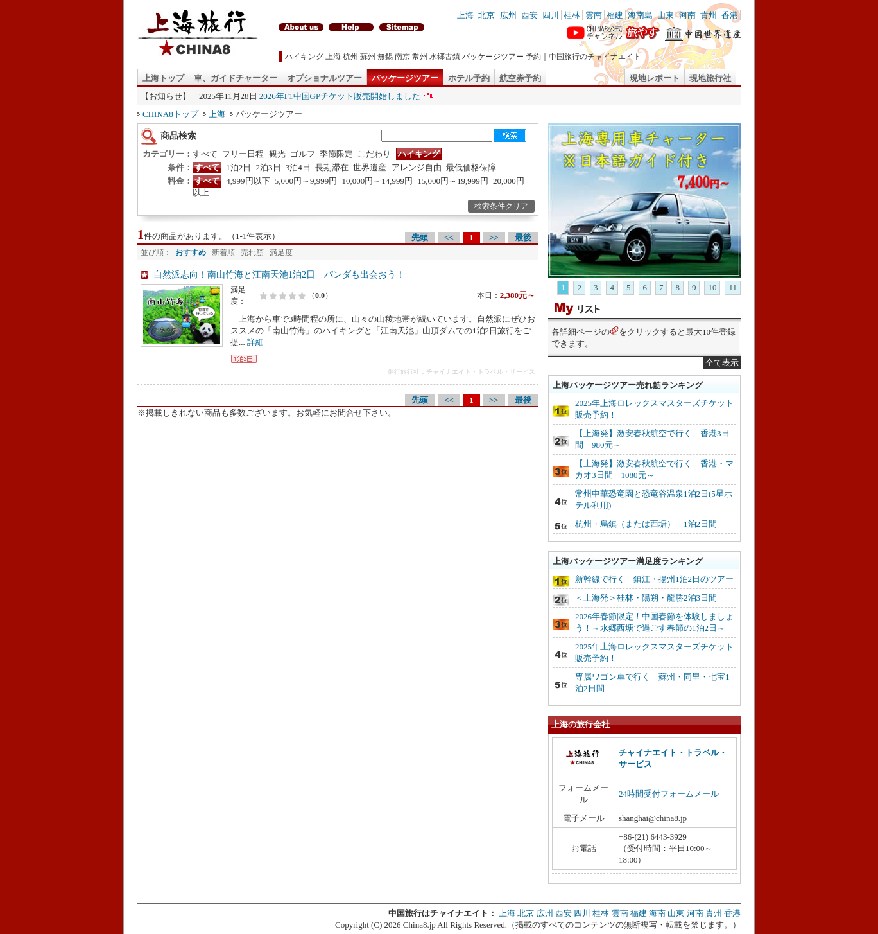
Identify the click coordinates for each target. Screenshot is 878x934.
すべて (205, 154)
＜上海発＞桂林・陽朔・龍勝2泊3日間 (646, 598)
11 (732, 287)
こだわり (374, 154)
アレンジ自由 (417, 167)
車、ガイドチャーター (235, 78)
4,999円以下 (248, 181)
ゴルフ (302, 154)
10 (712, 287)
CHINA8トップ (170, 114)
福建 (615, 15)
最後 (523, 237)
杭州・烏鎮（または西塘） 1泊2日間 (646, 524)
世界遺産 (369, 167)
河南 (687, 15)
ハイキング (419, 154)
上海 (465, 15)
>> (494, 237)
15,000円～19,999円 (452, 181)
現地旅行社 (710, 78)
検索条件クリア (501, 206)
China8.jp (419, 925)
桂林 (572, 15)
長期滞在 (332, 167)
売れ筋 (252, 252)
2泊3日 (268, 167)
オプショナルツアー (324, 78)
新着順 (223, 252)
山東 (665, 15)
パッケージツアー (405, 78)
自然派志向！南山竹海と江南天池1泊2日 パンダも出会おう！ (279, 274)
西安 (529, 15)
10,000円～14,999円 (377, 181)
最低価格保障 (471, 167)
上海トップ (163, 78)
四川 (550, 15)
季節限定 (336, 154)
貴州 (708, 15)
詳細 (255, 342)
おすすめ (190, 252)
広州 (508, 15)
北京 (486, 15)
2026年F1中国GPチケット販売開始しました (339, 96)
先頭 (419, 237)
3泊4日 (298, 167)
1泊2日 (238, 167)
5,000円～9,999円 (306, 181)
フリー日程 (243, 154)
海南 (657, 913)
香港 (729, 15)
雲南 (593, 15)
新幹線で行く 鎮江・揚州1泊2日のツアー (654, 579)
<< (449, 237)
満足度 (281, 252)
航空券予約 (520, 78)
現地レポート (655, 78)
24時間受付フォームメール (669, 793)
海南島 (640, 15)
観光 (277, 154)
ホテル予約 (469, 78)
